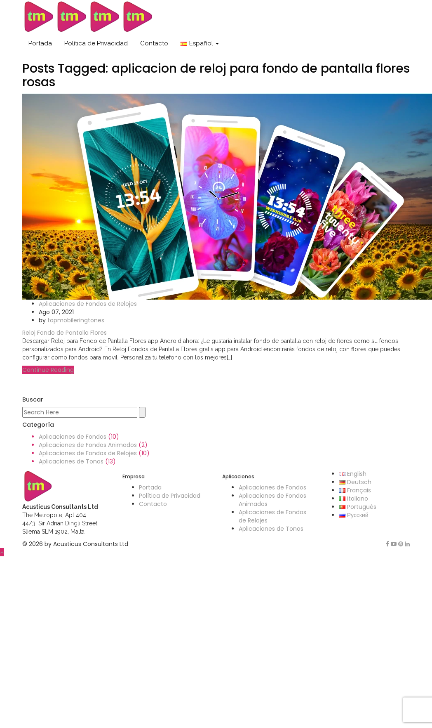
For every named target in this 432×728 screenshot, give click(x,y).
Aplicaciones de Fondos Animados (88, 445)
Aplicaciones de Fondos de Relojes (88, 304)
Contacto (154, 43)
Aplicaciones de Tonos (71, 461)
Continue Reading (48, 370)
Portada (40, 43)
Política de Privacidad (96, 43)
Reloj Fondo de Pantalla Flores (64, 333)
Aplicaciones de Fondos (72, 437)
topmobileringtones (75, 320)
